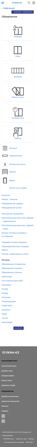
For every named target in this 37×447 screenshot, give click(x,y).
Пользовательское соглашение (14, 442)
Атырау (5, 293)
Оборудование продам (12, 203)
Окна (17, 56)
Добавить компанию (10, 396)
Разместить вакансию (10, 401)
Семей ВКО (7, 306)
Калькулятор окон (8, 366)
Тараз (4, 314)
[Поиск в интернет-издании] (29, 3)
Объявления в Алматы (12, 268)
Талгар (5, 318)
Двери (12, 180)
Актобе (5, 289)
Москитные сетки (17, 164)
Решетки (6, 195)
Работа (17, 138)
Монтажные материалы (12, 214)
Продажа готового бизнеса (14, 242)
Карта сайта (29, 442)
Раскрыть (19, 328)
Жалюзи (13, 148)
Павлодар (6, 285)
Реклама (4, 406)
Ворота (12, 172)
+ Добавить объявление (23, 12)
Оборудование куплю (12, 208)
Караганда (7, 277)
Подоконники (15, 156)
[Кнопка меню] (2, 3)
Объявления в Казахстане (14, 264)
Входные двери (7, 376)
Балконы (18, 77)
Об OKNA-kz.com (8, 439)
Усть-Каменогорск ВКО (12, 281)
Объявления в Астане (12, 272)
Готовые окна (18, 118)
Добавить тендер (8, 385)
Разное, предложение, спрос (15, 254)
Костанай (6, 297)
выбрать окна (7, 371)
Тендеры (18, 36)
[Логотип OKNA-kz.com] (17, 2)
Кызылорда (7, 322)
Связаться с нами (21, 439)
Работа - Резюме (9, 199)
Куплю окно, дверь (18, 188)
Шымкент (6, 310)
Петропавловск (9, 301)
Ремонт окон (18, 97)
